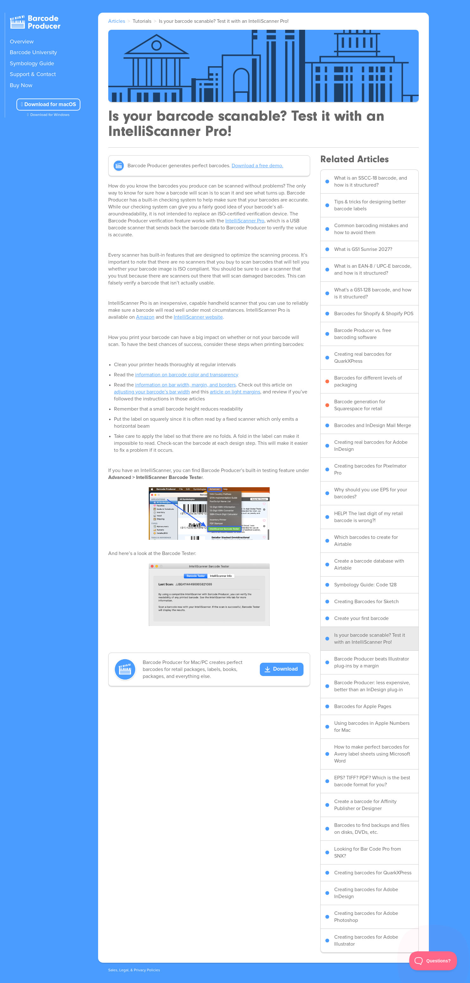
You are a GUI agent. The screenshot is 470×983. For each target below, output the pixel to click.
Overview (22, 42)
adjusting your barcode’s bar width (152, 391)
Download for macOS (48, 104)
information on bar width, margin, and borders (185, 384)
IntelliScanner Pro (244, 220)
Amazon (145, 317)
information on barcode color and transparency (186, 374)
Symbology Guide (32, 64)
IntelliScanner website (198, 317)
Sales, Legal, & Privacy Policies (134, 970)
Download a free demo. (257, 165)
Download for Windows (50, 115)
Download (285, 669)
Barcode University (33, 52)
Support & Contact (33, 74)
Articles (116, 21)
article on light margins (235, 391)
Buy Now (21, 85)
